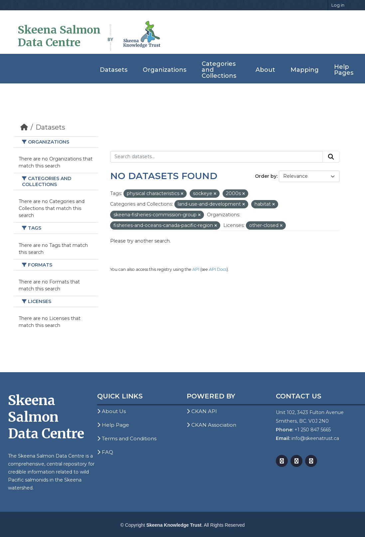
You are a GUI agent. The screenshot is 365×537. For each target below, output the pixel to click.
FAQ (105, 452)
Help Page (113, 425)
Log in (337, 5)
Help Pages (343, 69)
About (265, 69)
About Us (111, 411)
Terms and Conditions (126, 438)
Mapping (304, 69)
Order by (265, 176)
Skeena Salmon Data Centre (59, 36)
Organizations (164, 69)
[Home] (24, 127)
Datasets (113, 69)
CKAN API (202, 411)
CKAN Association (211, 425)
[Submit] (331, 157)
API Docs (218, 269)
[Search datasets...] (216, 157)
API (195, 269)
